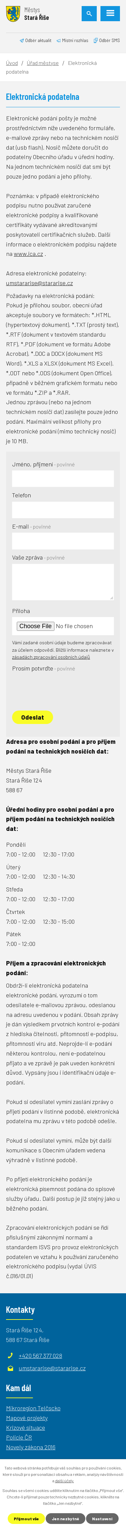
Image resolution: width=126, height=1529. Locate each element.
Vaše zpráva (38, 557)
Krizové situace (25, 1427)
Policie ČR (19, 1437)
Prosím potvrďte (43, 668)
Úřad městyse (43, 63)
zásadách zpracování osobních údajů (51, 657)
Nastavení (102, 1518)
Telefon (21, 495)
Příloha (21, 610)
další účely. (64, 1480)
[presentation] (63, 688)
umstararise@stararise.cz (39, 282)
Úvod (12, 63)
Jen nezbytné (65, 1518)
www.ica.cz (28, 253)
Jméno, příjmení (43, 464)
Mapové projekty (27, 1417)
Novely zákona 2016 (30, 1447)
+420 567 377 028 (40, 1355)
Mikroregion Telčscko (33, 1408)
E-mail (31, 526)
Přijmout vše (26, 1518)
